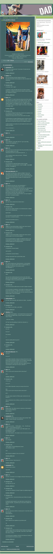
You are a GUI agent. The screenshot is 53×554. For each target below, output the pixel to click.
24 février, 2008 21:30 (10, 525)
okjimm (39, 140)
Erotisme (39, 111)
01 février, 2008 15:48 (10, 82)
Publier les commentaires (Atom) (13, 549)
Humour (39, 113)
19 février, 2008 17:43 (10, 455)
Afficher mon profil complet (44, 42)
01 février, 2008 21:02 (10, 145)
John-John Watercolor (10, 171)
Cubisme (39, 109)
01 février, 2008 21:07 (10, 159)
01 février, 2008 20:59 (10, 137)
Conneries (40, 116)
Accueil (17, 546)
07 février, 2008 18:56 (10, 302)
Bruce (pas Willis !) (41, 126)
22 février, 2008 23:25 (10, 492)
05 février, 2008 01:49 (10, 295)
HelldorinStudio (9, 298)
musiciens (40, 107)
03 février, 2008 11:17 (10, 230)
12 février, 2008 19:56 (10, 342)
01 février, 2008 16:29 (10, 94)
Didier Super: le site (42, 129)
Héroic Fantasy (41, 114)
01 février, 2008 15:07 (10, 73)
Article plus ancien (30, 546)
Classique (40, 104)
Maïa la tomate (41, 138)
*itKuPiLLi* (8, 312)
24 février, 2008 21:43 (10, 539)
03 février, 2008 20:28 (10, 259)
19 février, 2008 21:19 (10, 472)
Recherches (30, 61)
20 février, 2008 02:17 (10, 486)
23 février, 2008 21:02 (10, 506)
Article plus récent (4, 546)
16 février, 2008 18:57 (10, 376)
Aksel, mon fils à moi (42, 121)
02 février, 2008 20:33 (10, 222)
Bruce (7, 97)
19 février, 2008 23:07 (10, 479)
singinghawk (8, 465)
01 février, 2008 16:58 (10, 108)
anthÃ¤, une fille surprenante (43, 122)
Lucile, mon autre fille (42, 136)
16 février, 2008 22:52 (10, 404)
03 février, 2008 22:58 (10, 269)
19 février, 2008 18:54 (10, 462)
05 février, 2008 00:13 (10, 282)
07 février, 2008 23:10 (10, 309)
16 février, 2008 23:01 (10, 413)
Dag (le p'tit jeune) (41, 128)
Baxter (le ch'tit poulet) (42, 124)
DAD (7, 133)
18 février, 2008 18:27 (10, 421)
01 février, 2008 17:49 (10, 130)
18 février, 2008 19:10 (10, 442)
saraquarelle (8, 67)
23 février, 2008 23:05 (10, 516)
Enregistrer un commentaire (8, 541)
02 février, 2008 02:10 (10, 181)
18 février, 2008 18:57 (10, 435)
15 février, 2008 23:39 (10, 367)
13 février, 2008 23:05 (10, 349)
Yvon (39, 148)
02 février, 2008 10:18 (10, 204)
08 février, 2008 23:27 (10, 324)
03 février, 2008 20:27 (10, 244)
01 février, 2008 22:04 (10, 168)
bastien (7, 75)
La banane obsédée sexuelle (43, 134)
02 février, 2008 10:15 (10, 197)
